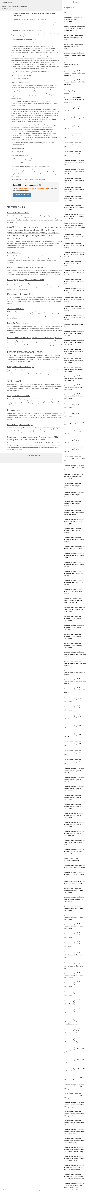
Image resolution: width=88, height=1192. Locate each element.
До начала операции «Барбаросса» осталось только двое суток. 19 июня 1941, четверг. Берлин (74, 1167)
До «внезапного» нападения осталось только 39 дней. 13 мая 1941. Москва (73, 726)
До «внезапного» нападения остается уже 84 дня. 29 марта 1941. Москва (74, 459)
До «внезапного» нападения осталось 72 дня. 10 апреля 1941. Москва (74, 530)
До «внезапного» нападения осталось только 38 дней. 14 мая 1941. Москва (73, 744)
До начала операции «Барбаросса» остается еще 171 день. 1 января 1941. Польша (74, 109)
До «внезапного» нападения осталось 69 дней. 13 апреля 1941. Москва (74, 539)
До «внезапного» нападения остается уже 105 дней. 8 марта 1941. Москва (73, 360)
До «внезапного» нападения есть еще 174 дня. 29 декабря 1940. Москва (74, 64)
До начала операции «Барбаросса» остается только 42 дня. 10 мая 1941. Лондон (75, 690)
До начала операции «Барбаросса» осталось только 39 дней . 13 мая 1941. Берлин (74, 717)
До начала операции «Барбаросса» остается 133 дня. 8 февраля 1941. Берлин (74, 254)
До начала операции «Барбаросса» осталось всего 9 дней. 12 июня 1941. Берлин (74, 984)
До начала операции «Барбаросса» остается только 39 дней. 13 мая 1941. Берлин (74, 708)
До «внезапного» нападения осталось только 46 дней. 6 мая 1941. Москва (73, 645)
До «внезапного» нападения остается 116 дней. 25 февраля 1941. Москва (75, 308)
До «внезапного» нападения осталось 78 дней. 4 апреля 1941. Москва (74, 486)
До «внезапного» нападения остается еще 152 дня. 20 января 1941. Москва (73, 198)
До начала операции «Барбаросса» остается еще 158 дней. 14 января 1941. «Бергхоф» (74, 163)
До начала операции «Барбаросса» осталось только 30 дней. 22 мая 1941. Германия (74, 780)
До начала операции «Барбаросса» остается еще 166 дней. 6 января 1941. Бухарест (74, 127)
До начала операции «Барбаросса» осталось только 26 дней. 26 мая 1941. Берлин (74, 815)
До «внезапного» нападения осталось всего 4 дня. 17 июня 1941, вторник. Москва (74, 1060)
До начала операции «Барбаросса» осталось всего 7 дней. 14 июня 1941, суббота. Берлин (74, 1002)
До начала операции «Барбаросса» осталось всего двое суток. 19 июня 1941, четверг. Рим (74, 1131)
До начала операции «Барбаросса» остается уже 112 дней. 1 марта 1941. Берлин (74, 342)
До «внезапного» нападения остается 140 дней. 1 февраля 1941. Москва (74, 236)
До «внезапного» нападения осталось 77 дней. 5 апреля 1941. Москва (74, 503)
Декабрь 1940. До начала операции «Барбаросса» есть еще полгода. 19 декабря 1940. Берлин (74, 28)
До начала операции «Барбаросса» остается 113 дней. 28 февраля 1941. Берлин (75, 317)
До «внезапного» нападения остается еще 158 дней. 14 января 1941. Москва (74, 180)
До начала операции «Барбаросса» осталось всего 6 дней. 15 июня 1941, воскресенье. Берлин (74, 1011)
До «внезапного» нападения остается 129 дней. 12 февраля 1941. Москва (75, 263)
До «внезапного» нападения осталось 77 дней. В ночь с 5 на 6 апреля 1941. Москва (74, 512)
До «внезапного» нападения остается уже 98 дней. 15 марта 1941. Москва (73, 405)
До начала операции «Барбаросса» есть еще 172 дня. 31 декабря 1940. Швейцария (74, 82)
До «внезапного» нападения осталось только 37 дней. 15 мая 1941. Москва (73, 753)
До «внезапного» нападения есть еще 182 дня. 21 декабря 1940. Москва (74, 46)
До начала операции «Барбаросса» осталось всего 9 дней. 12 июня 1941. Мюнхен (74, 975)
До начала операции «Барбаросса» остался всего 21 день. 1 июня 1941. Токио (74, 874)
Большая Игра (14, 253)
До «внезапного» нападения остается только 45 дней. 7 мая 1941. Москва (75, 663)
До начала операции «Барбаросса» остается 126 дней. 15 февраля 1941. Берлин (75, 272)
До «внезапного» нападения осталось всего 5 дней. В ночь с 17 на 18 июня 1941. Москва (74, 1069)
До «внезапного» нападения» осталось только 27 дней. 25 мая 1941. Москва (73, 806)
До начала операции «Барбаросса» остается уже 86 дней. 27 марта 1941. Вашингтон (74, 450)
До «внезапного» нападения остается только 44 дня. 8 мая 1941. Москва (74, 672)
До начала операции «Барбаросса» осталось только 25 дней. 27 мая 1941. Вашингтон (74, 833)
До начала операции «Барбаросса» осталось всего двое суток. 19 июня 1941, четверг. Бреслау (74, 1158)
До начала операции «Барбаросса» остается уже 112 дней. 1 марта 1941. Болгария (74, 333)
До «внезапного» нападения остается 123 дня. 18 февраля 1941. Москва (74, 281)
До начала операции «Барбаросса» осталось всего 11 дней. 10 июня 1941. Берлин (74, 935)
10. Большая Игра (15, 308)
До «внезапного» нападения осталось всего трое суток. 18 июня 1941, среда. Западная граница (74, 1096)
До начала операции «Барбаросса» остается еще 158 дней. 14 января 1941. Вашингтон (74, 172)
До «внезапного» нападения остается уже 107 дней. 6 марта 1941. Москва (73, 351)
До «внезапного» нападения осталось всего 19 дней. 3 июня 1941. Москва (73, 890)
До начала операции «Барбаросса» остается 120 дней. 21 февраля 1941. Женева (75, 290)
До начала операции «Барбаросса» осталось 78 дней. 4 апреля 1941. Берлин (74, 494)
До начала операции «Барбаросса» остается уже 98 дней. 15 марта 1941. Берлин (74, 396)
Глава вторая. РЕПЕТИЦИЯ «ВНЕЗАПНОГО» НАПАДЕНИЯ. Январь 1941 (74, 100)
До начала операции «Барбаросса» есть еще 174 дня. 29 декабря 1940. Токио (74, 55)
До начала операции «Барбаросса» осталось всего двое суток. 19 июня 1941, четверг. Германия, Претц (74, 1149)
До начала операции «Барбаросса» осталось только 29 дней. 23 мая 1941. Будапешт (74, 788)
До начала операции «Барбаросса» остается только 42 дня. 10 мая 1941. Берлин (75, 681)
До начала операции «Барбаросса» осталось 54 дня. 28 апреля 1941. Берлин (74, 573)
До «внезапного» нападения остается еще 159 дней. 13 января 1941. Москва (74, 154)
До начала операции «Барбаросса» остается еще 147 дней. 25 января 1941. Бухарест (74, 216)
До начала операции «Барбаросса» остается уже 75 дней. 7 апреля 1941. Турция (74, 521)
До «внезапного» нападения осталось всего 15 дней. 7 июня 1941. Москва (73, 917)
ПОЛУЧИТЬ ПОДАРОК (22, 194)
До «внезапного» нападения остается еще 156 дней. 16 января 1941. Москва (74, 189)
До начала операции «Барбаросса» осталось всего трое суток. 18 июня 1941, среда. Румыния (74, 1105)
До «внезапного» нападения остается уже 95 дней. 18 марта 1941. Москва (73, 414)
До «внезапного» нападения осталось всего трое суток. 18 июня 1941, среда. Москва (74, 1114)
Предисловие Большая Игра (20, 294)
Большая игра (13, 410)
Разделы (38, 456)
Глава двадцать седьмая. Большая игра (25, 279)
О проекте (31, 456)
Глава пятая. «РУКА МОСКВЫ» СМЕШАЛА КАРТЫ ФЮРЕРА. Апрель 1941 (73, 477)
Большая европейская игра (20, 424)
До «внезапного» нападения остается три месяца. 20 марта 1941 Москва (74, 423)
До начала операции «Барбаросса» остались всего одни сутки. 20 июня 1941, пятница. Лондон (27, 1190)
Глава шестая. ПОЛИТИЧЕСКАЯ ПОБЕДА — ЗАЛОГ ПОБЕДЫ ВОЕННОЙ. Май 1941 (74, 600)
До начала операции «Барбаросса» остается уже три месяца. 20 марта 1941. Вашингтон (74, 432)
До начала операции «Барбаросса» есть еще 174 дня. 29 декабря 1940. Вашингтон (74, 73)
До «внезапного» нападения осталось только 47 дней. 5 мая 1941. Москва (73, 618)
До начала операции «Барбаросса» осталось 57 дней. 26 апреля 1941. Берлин (74, 564)
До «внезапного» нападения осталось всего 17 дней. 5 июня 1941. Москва (73, 908)
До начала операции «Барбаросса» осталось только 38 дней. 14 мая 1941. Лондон (74, 735)
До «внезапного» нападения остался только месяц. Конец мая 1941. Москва (75, 842)
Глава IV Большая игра (18, 323)
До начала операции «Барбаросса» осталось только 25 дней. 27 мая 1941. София (74, 824)
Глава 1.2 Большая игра (18, 213)
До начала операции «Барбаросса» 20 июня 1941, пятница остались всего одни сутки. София (74, 1185)
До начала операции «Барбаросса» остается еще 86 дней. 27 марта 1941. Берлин (74, 441)
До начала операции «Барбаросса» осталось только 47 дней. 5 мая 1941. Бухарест (74, 627)
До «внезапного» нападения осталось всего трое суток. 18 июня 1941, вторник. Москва (74, 1078)
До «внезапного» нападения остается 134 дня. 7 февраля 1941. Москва (74, 245)
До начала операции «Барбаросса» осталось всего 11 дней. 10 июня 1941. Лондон (74, 944)
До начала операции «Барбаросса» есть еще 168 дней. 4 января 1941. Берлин (74, 118)
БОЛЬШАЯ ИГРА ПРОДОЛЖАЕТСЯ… (25, 352)
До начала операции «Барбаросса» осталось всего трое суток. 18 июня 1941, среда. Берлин (74, 1087)
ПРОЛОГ (67, 12)
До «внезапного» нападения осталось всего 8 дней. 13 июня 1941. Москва (73, 993)
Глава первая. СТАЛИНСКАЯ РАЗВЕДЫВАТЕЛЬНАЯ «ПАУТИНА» (73, 19)
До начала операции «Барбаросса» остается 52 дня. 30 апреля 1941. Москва (74, 591)
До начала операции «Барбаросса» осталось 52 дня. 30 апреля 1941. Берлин (74, 582)
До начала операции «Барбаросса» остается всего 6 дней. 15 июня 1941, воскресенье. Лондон (74, 1031)
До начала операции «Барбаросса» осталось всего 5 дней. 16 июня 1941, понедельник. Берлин (74, 1040)
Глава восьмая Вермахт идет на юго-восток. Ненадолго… (34, 337)
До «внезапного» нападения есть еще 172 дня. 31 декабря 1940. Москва (74, 91)
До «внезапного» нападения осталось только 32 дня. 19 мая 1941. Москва (73, 762)
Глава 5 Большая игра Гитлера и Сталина (26, 267)
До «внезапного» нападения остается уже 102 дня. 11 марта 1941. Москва (73, 369)
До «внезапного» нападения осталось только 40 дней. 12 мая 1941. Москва (73, 699)
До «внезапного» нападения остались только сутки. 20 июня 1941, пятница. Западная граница (74, 1176)
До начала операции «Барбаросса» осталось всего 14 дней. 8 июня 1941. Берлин (74, 926)
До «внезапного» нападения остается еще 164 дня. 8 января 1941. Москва (73, 136)
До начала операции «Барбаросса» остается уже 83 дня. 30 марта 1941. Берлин (74, 468)
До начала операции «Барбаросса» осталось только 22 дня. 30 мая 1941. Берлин (74, 851)
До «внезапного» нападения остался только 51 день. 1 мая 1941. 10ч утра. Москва (75, 609)
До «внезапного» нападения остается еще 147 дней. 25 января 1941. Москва (74, 207)
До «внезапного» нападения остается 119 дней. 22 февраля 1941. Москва (75, 299)
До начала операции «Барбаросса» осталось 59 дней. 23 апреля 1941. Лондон (74, 555)
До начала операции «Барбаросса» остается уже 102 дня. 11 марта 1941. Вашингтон (74, 378)
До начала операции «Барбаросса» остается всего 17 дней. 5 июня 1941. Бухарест (74, 899)
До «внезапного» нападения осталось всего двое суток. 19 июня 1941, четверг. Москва (74, 1122)
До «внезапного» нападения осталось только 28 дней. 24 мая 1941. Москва (73, 797)
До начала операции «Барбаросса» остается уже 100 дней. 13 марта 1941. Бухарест (74, 387)
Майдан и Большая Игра (18, 395)
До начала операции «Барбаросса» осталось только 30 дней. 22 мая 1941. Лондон (74, 771)
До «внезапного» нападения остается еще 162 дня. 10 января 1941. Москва (73, 145)
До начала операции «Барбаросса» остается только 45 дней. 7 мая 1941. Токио (75, 654)
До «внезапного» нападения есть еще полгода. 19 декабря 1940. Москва (74, 37)
